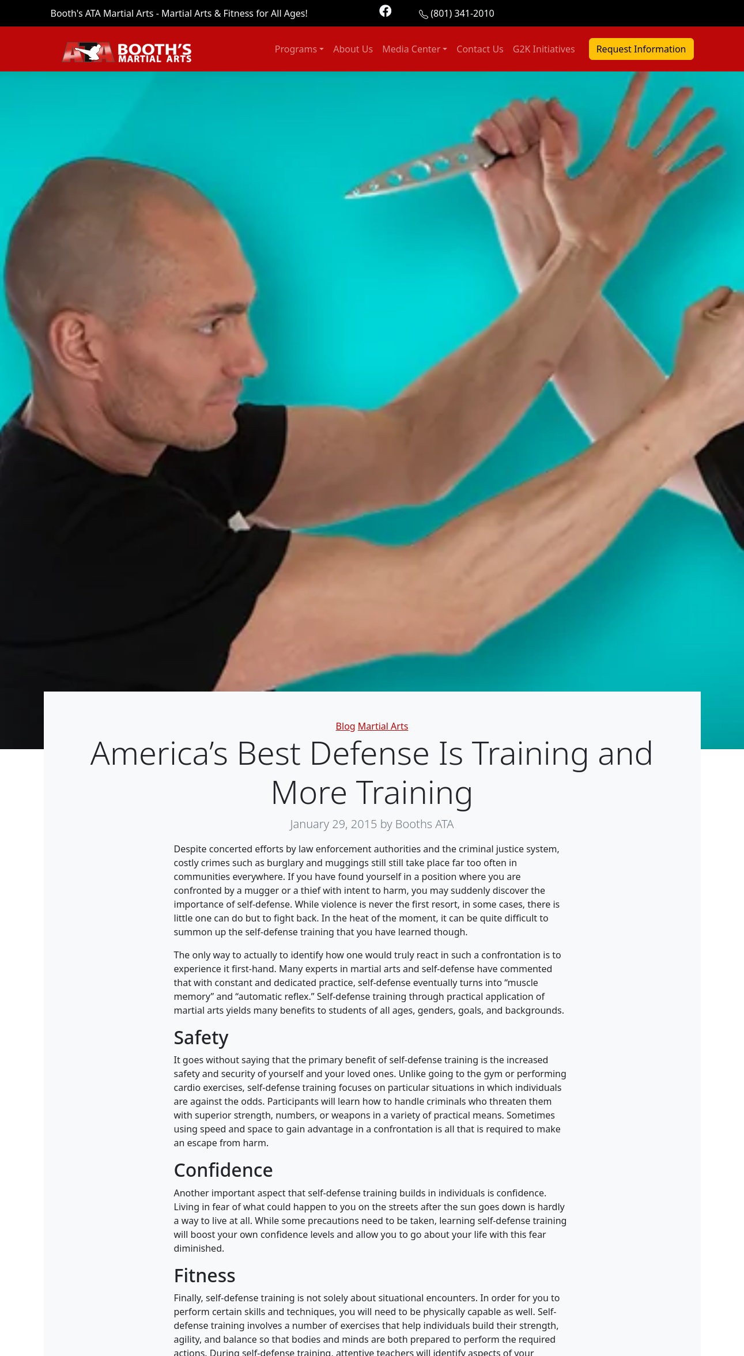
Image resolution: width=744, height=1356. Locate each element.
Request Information (641, 49)
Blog (346, 726)
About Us (353, 49)
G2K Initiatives (544, 49)
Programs (296, 49)
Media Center (411, 49)
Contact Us (479, 49)
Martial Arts (383, 726)
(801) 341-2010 (462, 13)
